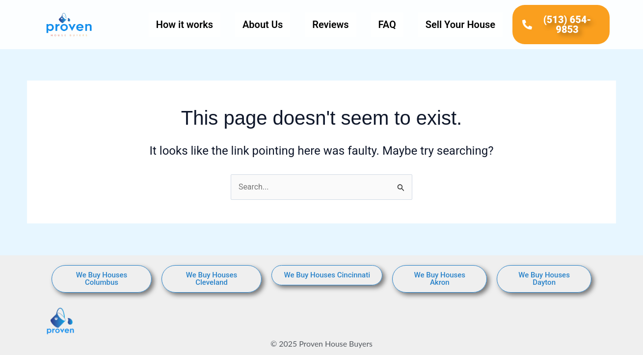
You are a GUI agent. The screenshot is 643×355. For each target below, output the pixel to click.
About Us (262, 24)
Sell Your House (460, 24)
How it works (184, 24)
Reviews (330, 24)
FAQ (387, 24)
